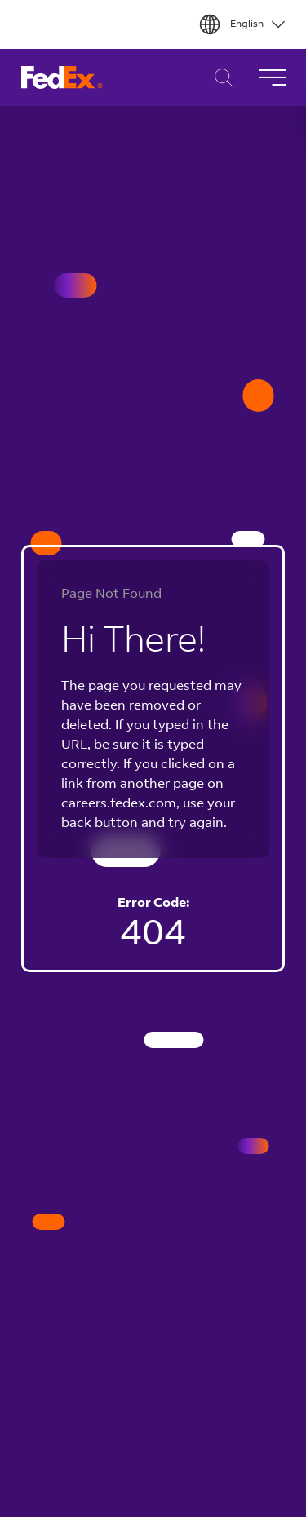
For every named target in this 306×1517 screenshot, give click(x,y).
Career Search (220, 78)
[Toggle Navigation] (272, 77)
